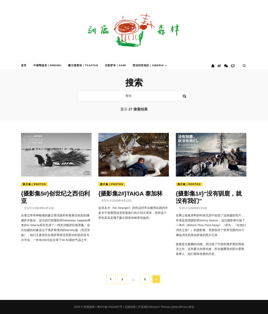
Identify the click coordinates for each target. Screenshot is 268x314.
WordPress (181, 306)
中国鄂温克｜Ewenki (47, 65)
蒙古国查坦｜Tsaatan (83, 65)
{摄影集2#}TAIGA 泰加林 (130, 193)
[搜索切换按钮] (244, 65)
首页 (24, 65)
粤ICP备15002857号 (110, 306)
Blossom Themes (159, 306)
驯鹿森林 (89, 306)
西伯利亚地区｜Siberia (148, 65)
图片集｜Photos (34, 184)
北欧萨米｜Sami (115, 65)
